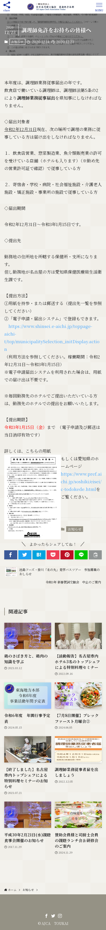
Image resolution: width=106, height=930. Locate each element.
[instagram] (59, 915)
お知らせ (17, 41)
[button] (99, 7)
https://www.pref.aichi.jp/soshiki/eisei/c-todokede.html (81, 481)
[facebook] (46, 915)
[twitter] (53, 915)
